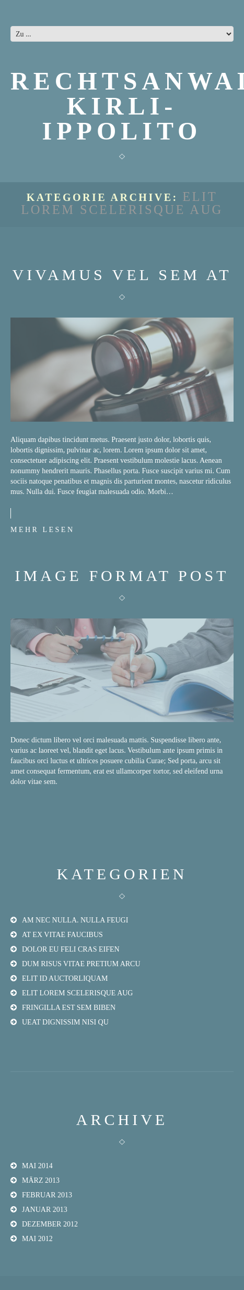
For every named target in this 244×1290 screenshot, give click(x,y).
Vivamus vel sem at (122, 274)
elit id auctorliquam (65, 978)
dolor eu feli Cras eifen (71, 949)
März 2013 (41, 1180)
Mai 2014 (37, 1166)
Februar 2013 (47, 1195)
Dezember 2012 (50, 1224)
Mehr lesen (42, 530)
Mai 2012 (37, 1239)
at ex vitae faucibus (62, 935)
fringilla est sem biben (68, 1007)
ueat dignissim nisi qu (65, 1022)
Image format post (122, 575)
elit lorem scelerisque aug (77, 993)
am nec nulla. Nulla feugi (75, 920)
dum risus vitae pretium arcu (81, 964)
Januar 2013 (44, 1209)
